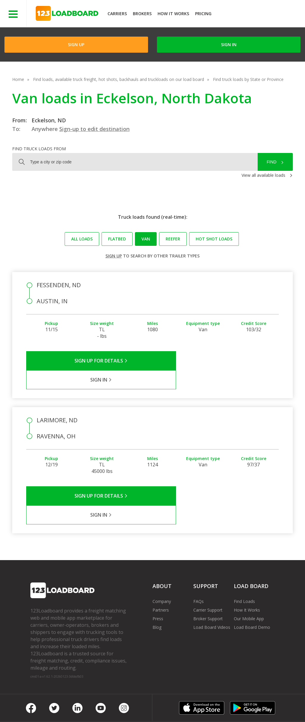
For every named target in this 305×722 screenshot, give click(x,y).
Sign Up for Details (89, 360)
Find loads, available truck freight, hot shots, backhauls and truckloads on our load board (118, 79)
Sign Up (76, 44)
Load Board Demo (252, 589)
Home (18, 79)
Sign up (113, 256)
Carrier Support (207, 572)
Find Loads (244, 563)
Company (161, 563)
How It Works (173, 13)
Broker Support (208, 580)
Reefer (173, 239)
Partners (160, 572)
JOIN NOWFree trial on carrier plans (259, 14)
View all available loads (263, 175)
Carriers (117, 13)
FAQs (198, 563)
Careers (177, 704)
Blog (156, 589)
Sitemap (235, 704)
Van (145, 239)
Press (157, 580)
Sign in (228, 44)
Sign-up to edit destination (94, 128)
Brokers (142, 13)
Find (271, 162)
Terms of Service (46, 704)
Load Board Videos (211, 589)
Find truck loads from (39, 148)
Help (154, 704)
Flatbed (117, 239)
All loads (82, 239)
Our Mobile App (249, 580)
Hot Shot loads (214, 239)
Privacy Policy (87, 704)
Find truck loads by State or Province (248, 79)
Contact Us (206, 704)
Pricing (203, 13)
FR (256, 704)
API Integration (125, 704)
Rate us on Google (53, 709)
